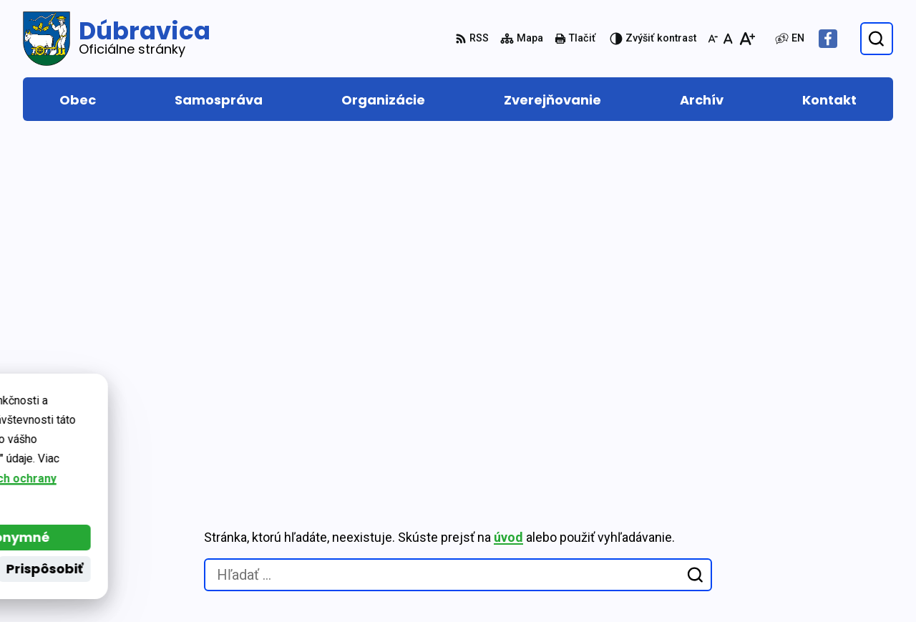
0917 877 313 (821, 509)
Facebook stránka (835, 543)
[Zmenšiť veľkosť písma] (713, 39)
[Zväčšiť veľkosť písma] (747, 39)
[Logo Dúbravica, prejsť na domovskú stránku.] (116, 38)
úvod (508, 200)
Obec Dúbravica (150, 444)
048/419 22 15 (823, 492)
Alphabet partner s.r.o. (218, 430)
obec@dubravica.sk (839, 526)
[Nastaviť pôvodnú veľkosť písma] (728, 39)
